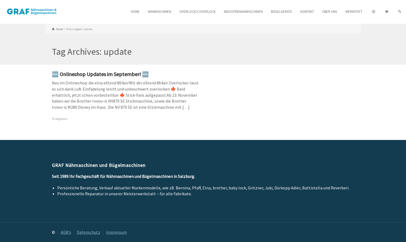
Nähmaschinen (159, 11)
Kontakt (307, 11)
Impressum (116, 232)
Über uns (329, 11)
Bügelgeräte (281, 11)
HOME (135, 11)
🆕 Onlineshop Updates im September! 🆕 (100, 74)
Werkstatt (353, 11)
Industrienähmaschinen (243, 11)
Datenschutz (88, 232)
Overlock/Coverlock (197, 11)
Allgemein (61, 119)
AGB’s (66, 232)
